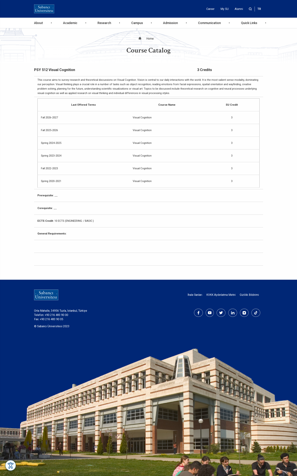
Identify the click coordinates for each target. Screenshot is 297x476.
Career (210, 9)
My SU (224, 9)
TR (259, 9)
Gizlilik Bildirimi (249, 294)
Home (150, 38)
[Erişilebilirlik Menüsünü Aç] (10, 465)
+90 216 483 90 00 (56, 315)
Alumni (239, 9)
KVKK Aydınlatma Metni (221, 294)
